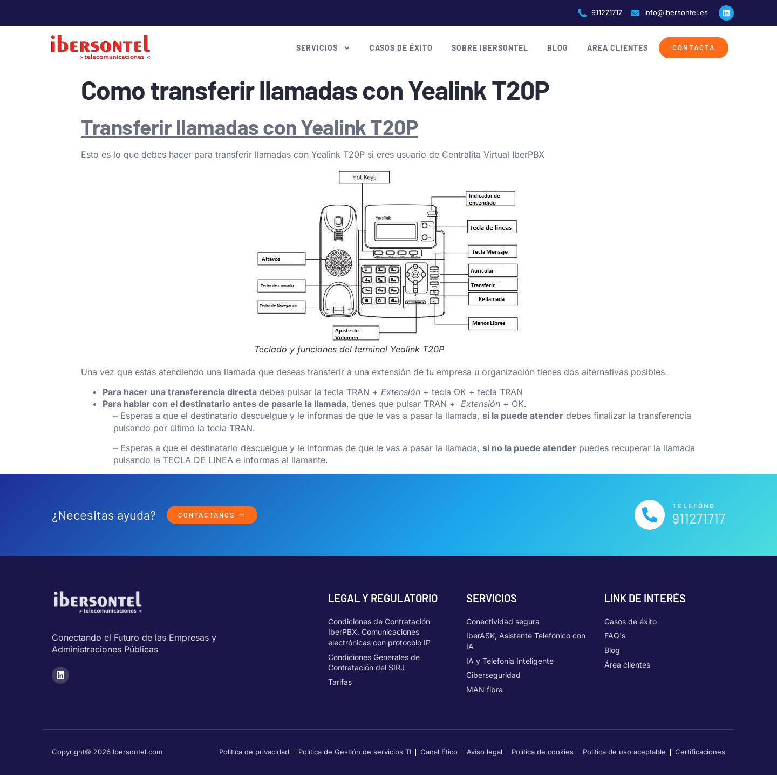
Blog (557, 47)
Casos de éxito (401, 47)
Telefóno (693, 505)
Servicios (323, 48)
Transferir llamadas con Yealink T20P (249, 126)
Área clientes (617, 47)
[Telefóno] (650, 515)
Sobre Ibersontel (490, 47)
